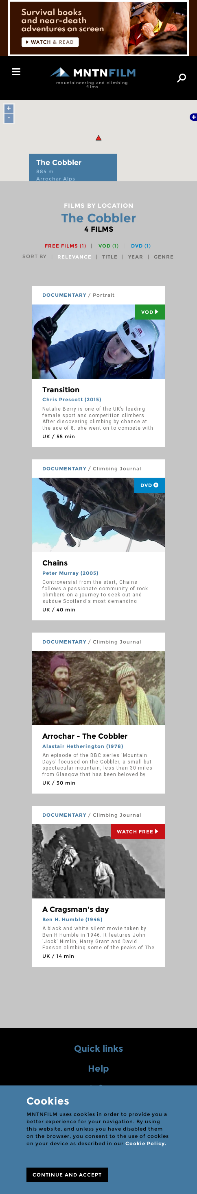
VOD (108, 246)
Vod (150, 312)
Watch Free (138, 832)
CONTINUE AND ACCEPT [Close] (67, 1175)
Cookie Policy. (145, 1143)
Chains (55, 563)
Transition (61, 389)
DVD (141, 246)
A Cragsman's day (75, 909)
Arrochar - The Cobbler (84, 736)
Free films (65, 246)
